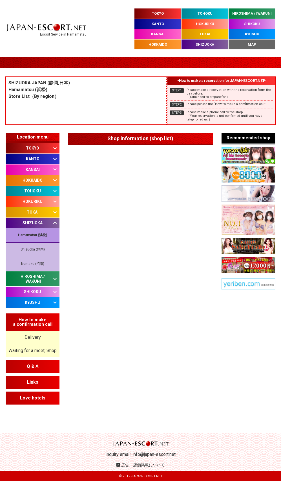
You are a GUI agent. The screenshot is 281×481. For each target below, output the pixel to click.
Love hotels (32, 398)
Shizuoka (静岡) (33, 249)
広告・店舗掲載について (143, 465)
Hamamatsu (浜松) (32, 235)
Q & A (33, 366)
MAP (252, 44)
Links (32, 382)
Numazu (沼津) (32, 264)
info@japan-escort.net (154, 454)
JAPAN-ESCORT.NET (146, 476)
